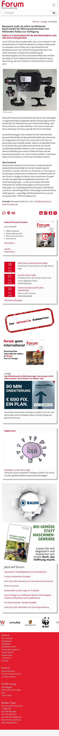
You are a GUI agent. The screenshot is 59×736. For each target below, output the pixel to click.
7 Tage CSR (6, 708)
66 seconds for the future (12, 706)
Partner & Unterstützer (11, 674)
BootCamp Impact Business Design (33, 263)
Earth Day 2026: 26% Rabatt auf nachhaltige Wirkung (26, 607)
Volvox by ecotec (11, 585)
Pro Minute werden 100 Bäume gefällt (20, 602)
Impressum (6, 658)
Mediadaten (6, 641)
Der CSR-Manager (8, 711)
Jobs (3, 692)
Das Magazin (6, 687)
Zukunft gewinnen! (9, 722)
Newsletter (6, 644)
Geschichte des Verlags (11, 690)
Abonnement (7, 638)
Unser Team (6, 695)
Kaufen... (8, 249)
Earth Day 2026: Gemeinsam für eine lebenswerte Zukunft (28, 581)
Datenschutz (6, 655)
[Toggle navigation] (54, 5)
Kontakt (4, 660)
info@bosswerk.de (43, 201)
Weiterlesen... (10, 243)
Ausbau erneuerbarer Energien (17, 576)
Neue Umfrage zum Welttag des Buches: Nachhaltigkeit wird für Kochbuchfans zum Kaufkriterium (27, 596)
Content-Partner (8, 676)
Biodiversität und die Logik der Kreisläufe (21, 590)
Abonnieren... (10, 251)
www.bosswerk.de (10, 204)
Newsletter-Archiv (9, 646)
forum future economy (11, 719)
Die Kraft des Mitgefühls (11, 717)
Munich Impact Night (27, 275)
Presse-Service (7, 652)
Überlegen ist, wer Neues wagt (17, 470)
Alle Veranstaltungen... (13, 300)
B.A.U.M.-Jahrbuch (9, 714)
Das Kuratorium (8, 671)
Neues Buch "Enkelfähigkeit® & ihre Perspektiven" (25, 572)
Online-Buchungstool (10, 649)
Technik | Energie (39, 21)
